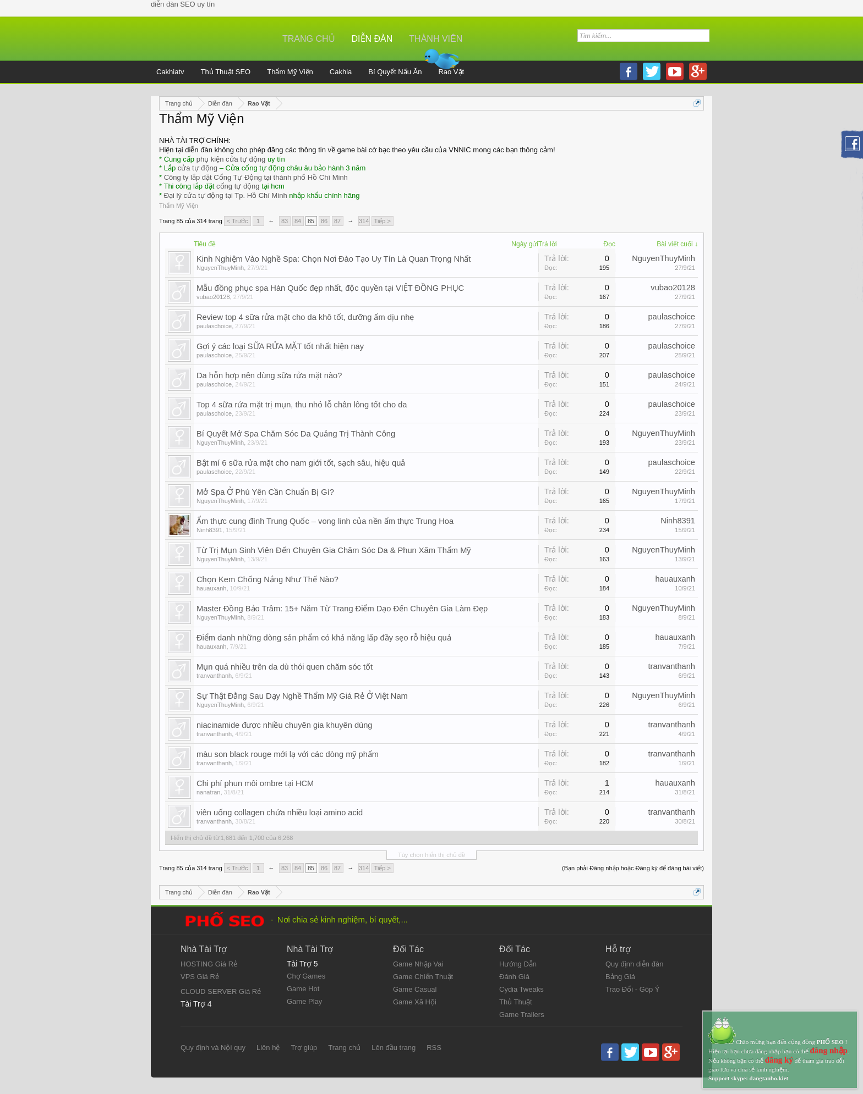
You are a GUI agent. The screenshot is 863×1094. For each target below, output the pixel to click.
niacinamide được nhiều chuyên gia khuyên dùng (284, 725)
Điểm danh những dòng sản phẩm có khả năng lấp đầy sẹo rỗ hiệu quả (323, 637)
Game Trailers (521, 1014)
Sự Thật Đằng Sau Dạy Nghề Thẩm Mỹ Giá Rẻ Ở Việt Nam (302, 696)
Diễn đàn (372, 38)
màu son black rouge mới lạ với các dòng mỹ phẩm (287, 754)
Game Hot (303, 989)
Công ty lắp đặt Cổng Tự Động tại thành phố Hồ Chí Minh (256, 177)
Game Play (304, 1001)
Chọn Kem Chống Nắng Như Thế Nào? (267, 579)
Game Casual (414, 989)
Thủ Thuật (515, 1002)
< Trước (237, 221)
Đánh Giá (514, 977)
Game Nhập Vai (418, 964)
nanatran (208, 792)
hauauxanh (211, 588)
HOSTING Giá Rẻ (209, 964)
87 (337, 221)
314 (364, 221)
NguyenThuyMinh (220, 267)
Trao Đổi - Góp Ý (632, 989)
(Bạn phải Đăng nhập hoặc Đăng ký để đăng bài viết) (633, 868)
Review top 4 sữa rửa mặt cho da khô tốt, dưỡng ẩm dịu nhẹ (305, 317)
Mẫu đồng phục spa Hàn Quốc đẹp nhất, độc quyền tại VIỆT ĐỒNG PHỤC (330, 288)
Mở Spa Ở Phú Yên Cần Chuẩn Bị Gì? (265, 492)
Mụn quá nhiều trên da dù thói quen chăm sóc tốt (284, 666)
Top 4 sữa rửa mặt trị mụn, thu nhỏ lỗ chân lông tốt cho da (301, 404)
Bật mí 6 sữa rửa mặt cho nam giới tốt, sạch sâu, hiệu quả (300, 462)
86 (324, 221)
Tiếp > (382, 221)
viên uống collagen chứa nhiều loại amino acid (279, 812)
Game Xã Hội (414, 1002)
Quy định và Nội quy (213, 1047)
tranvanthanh (214, 675)
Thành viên (435, 38)
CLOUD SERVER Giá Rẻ (221, 991)
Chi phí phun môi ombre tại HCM (255, 783)
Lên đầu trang (394, 1047)
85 (311, 221)
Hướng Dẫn (518, 964)
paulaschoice (214, 326)
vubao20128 (213, 297)
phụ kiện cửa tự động (231, 159)
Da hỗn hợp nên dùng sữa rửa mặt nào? (269, 375)
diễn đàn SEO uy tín (183, 4)
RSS (434, 1047)
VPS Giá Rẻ (200, 977)
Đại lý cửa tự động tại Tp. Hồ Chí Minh (225, 195)
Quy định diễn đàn (634, 964)
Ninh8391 (209, 530)
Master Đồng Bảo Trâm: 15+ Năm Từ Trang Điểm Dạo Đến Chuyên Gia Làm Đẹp (342, 608)
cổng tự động (238, 186)
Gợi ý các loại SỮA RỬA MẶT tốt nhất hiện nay (280, 346)
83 (284, 221)
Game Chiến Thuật (423, 977)
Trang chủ (308, 38)
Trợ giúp (304, 1047)
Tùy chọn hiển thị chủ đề (431, 855)
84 (297, 221)
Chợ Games (306, 976)
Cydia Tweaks (521, 989)
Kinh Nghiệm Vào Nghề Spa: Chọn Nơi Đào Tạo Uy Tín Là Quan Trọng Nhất (333, 259)
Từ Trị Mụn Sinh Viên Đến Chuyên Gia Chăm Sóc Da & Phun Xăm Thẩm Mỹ (333, 550)
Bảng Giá (620, 977)
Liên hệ (268, 1047)
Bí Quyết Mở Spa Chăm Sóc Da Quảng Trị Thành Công (295, 433)
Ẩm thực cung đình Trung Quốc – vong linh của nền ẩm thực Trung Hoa (325, 521)
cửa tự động (197, 168)
